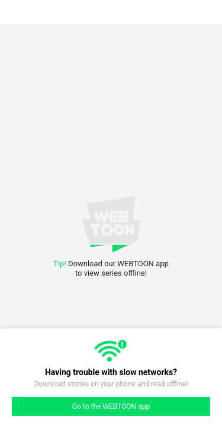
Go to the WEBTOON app (111, 406)
